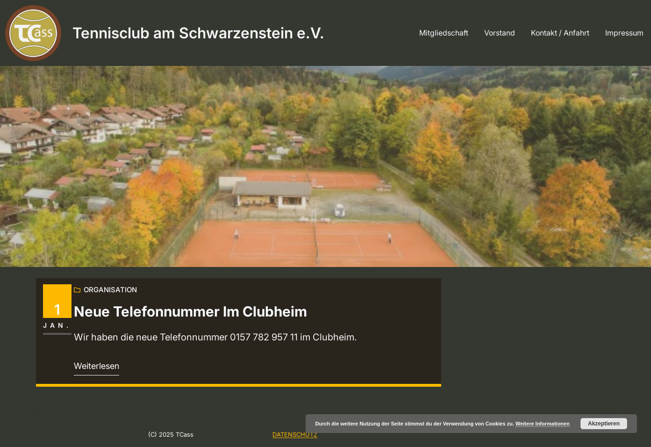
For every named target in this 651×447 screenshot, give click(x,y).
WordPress (628, 411)
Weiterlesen (96, 366)
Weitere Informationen (542, 423)
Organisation (110, 289)
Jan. (57, 325)
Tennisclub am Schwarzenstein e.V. (198, 33)
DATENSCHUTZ (294, 434)
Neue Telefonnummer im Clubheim (190, 311)
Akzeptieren (604, 423)
